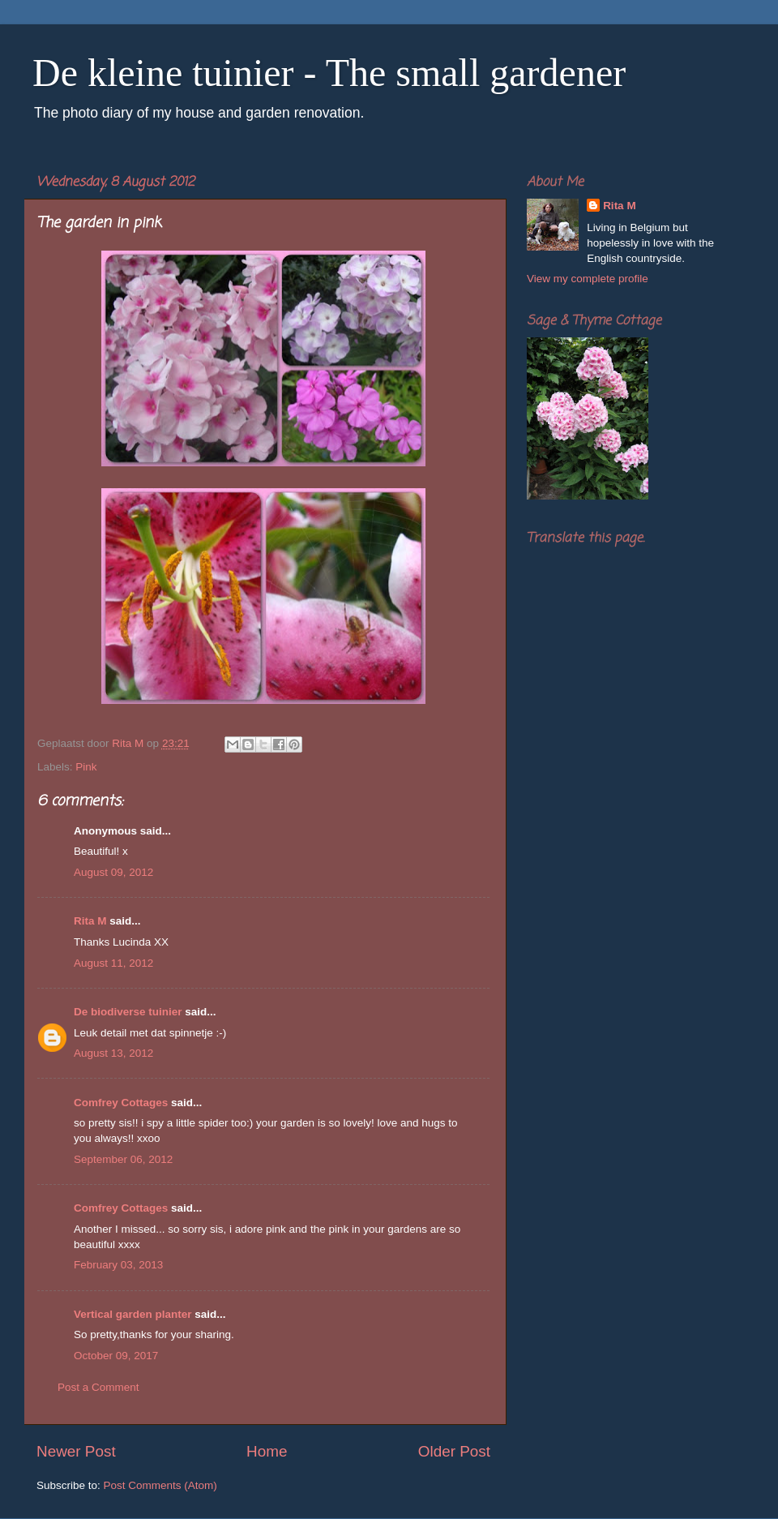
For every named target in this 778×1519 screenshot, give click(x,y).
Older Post (454, 1451)
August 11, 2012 (113, 963)
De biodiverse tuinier (128, 1012)
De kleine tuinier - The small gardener (329, 72)
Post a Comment (98, 1387)
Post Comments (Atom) (160, 1485)
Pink (85, 767)
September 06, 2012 (123, 1159)
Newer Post (76, 1451)
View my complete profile (587, 278)
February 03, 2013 (118, 1265)
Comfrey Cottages (121, 1102)
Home (266, 1451)
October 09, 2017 (116, 1356)
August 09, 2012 (113, 872)
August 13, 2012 (113, 1053)
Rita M (90, 921)
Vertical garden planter (133, 1314)
